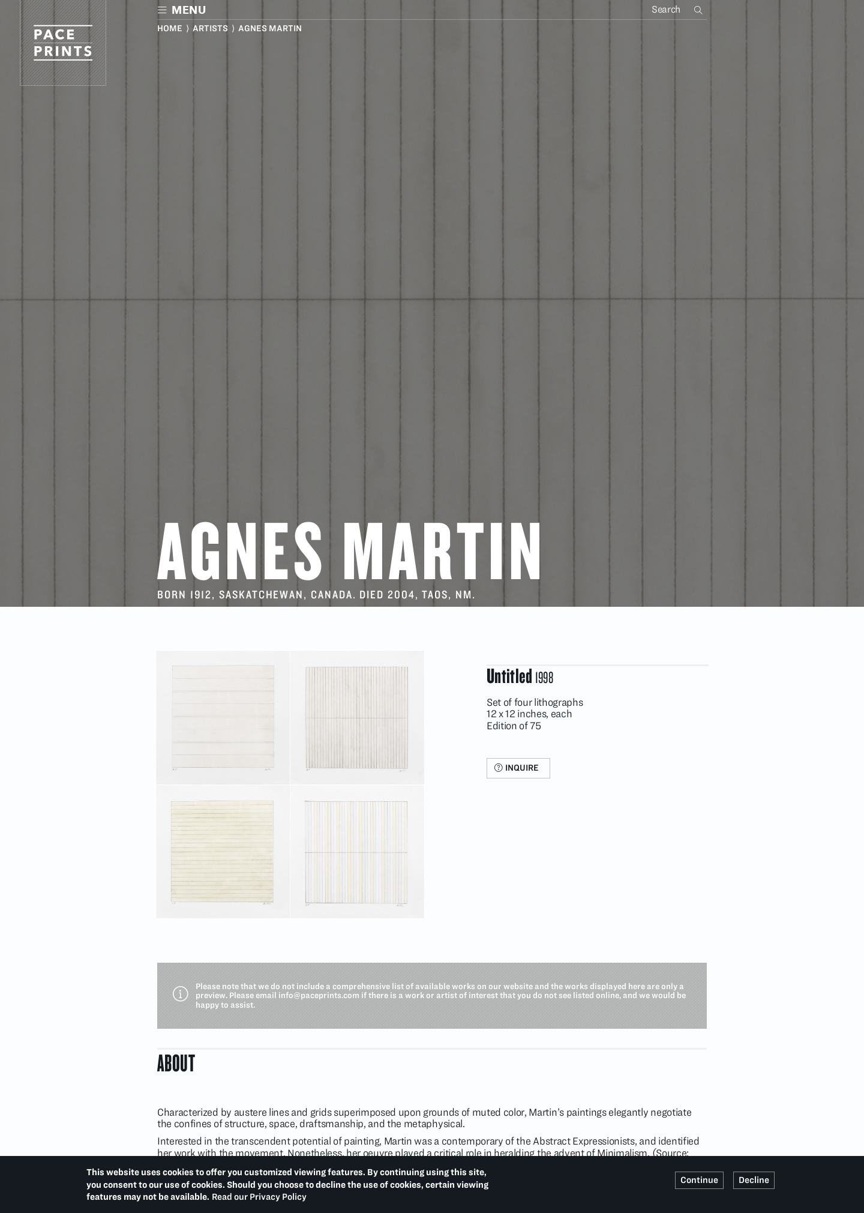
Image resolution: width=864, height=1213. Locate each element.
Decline (754, 1180)
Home (169, 28)
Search (699, 10)
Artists (210, 28)
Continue (699, 1180)
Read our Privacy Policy (259, 1197)
